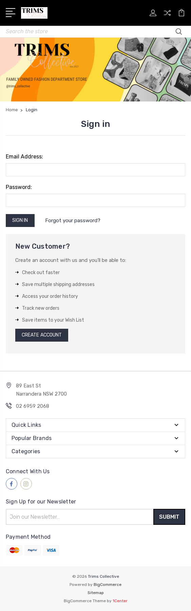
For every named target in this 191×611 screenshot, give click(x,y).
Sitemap (96, 592)
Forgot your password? (72, 220)
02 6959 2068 (32, 406)
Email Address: (24, 156)
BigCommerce (107, 584)
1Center (120, 600)
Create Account (42, 335)
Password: (19, 187)
